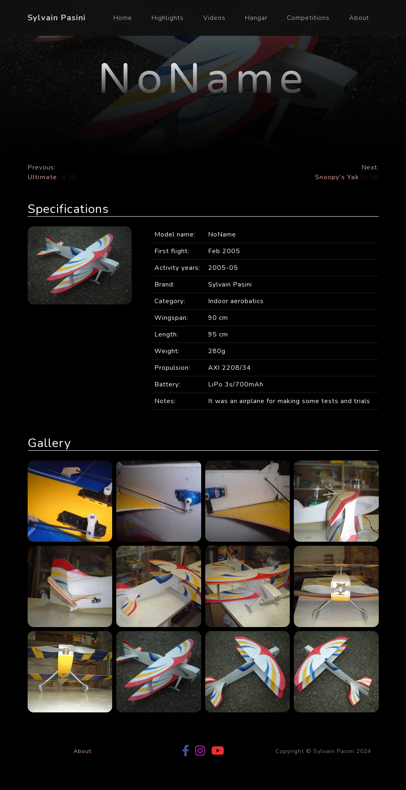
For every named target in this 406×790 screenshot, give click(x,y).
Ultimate (43, 177)
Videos (214, 17)
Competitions (308, 17)
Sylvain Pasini (57, 17)
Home (122, 17)
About (359, 17)
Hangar (256, 17)
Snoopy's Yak (337, 177)
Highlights (168, 17)
